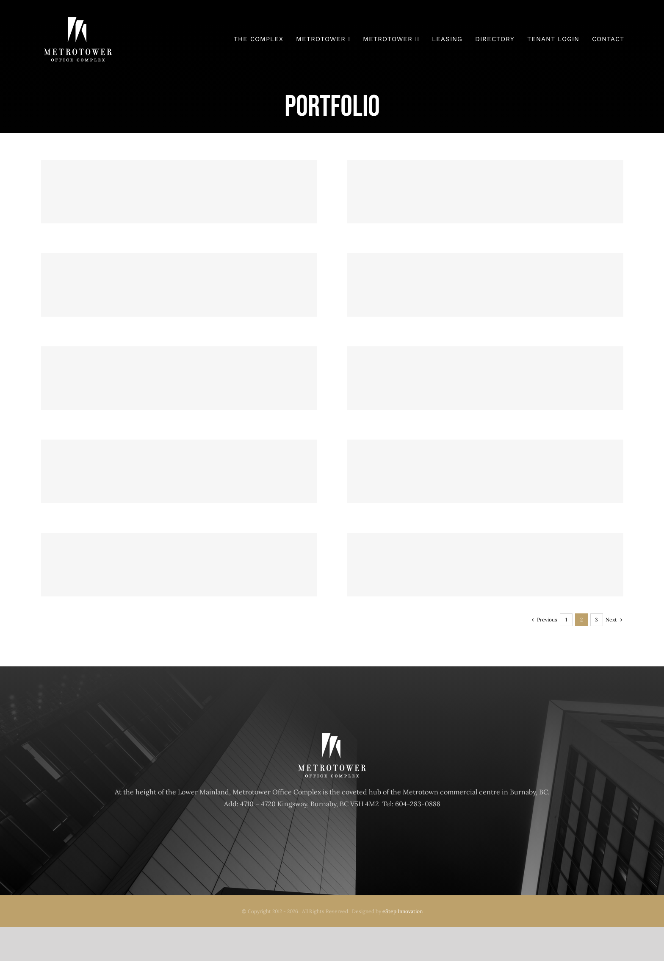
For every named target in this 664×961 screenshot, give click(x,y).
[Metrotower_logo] (78, 20)
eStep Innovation (402, 911)
